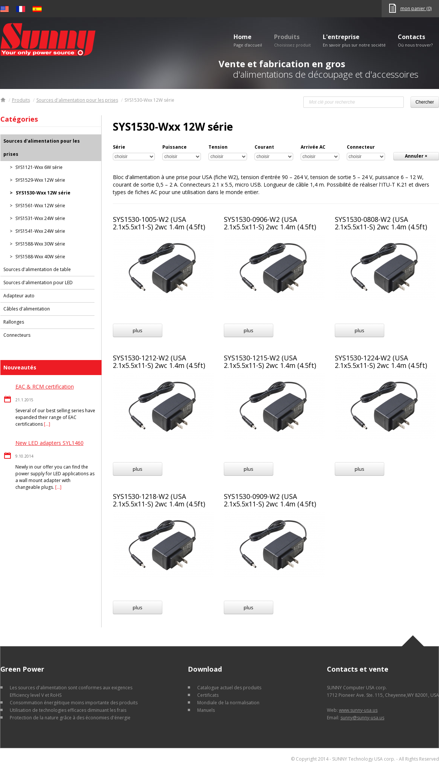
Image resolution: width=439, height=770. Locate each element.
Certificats (208, 695)
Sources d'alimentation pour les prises (77, 100)
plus (137, 330)
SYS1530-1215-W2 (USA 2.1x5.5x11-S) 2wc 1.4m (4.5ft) (270, 361)
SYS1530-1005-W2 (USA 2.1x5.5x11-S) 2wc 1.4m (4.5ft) (159, 223)
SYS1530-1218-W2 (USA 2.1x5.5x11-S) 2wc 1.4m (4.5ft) (159, 500)
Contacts (415, 40)
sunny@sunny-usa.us (362, 717)
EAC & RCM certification (44, 386)
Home (248, 40)
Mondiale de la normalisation (228, 702)
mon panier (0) (416, 8)
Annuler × (416, 156)
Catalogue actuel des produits (229, 687)
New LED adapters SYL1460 (49, 442)
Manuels (206, 710)
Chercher (424, 102)
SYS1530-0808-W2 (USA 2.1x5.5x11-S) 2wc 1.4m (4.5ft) (381, 223)
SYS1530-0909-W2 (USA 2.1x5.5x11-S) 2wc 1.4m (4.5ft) (270, 500)
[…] (47, 424)
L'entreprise (354, 40)
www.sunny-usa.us (358, 710)
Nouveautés (19, 367)
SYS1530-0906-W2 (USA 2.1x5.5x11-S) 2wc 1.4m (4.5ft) (270, 223)
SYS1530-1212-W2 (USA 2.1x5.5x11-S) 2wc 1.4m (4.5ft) (159, 361)
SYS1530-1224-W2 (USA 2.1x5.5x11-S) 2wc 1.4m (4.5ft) (381, 361)
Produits (292, 40)
